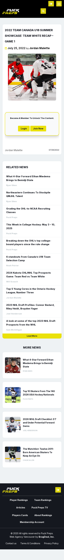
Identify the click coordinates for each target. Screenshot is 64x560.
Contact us (11, 543)
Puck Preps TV (40, 507)
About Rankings (43, 515)
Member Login (51, 3)
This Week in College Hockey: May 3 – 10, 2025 (30, 226)
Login (24, 128)
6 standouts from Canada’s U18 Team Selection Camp (28, 258)
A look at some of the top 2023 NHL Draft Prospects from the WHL (30, 322)
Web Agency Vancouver (22, 536)
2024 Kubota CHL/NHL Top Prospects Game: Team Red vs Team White (28, 274)
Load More (32, 336)
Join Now (38, 128)
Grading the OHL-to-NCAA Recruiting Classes (28, 210)
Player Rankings (19, 500)
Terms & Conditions (30, 543)
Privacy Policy (51, 543)
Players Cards (20, 515)
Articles (20, 507)
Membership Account (32, 522)
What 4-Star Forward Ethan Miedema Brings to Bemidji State (28, 178)
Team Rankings (42, 500)
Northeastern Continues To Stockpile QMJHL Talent (28, 194)
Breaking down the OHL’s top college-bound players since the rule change (28, 242)
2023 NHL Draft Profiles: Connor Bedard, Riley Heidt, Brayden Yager (30, 306)
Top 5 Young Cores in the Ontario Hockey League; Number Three (30, 290)
